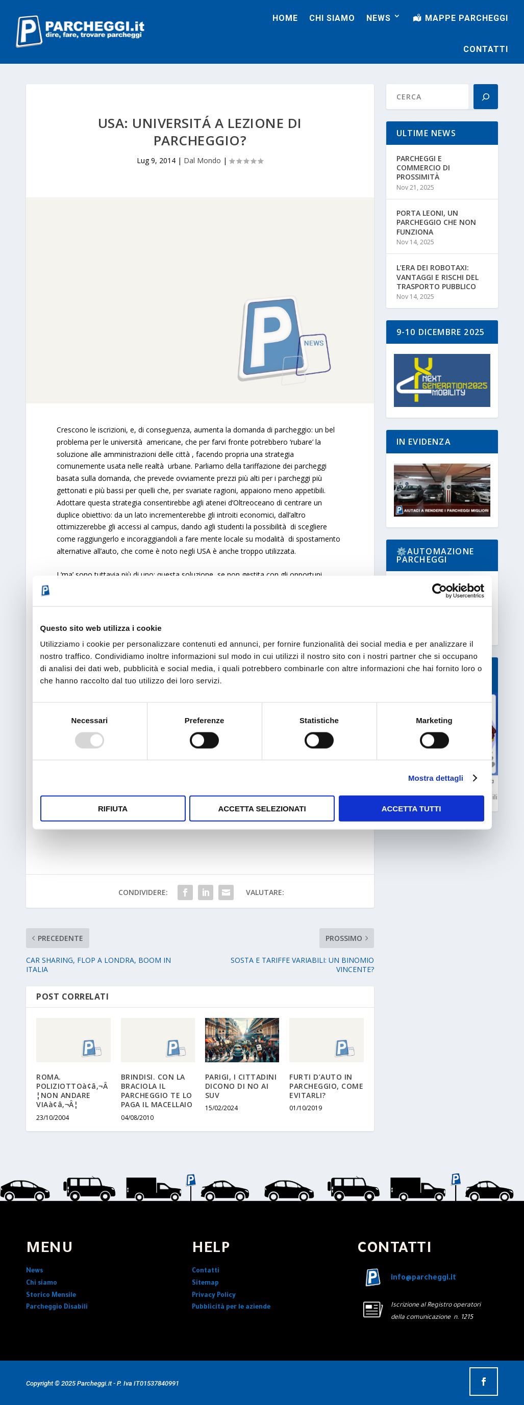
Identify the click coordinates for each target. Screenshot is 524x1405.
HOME (285, 18)
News (34, 1271)
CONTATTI (485, 49)
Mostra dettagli (435, 777)
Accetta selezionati (262, 808)
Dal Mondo (202, 160)
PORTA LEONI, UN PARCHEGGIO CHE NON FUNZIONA (436, 222)
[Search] (485, 96)
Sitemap (205, 1283)
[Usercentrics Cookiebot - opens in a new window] (439, 590)
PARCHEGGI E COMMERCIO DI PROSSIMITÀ (423, 168)
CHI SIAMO (332, 18)
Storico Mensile (51, 1295)
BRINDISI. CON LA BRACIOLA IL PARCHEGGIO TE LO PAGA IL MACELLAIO (157, 1091)
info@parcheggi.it (423, 1278)
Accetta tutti (411, 808)
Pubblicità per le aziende (231, 1307)
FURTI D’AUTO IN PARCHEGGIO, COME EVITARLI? (326, 1086)
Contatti (205, 1271)
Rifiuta (113, 808)
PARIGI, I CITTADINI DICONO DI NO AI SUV (241, 1086)
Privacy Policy (214, 1295)
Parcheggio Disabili (57, 1307)
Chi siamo (41, 1283)
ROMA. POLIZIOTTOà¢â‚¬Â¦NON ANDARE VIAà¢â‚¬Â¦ (72, 1091)
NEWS (378, 18)
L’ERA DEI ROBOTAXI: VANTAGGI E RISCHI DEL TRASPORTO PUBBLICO (437, 277)
